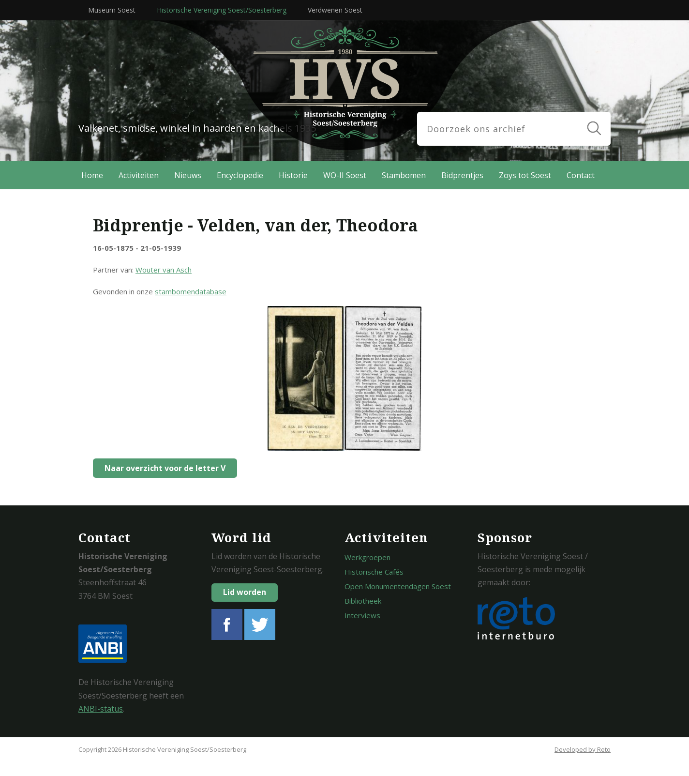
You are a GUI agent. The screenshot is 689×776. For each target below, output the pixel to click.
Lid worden (244, 592)
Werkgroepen (367, 557)
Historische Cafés (374, 572)
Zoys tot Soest (525, 175)
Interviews (362, 615)
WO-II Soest (344, 175)
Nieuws (187, 175)
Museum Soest (111, 10)
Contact (581, 175)
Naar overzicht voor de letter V (162, 468)
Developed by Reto (582, 749)
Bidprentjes (462, 175)
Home (92, 175)
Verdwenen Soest (335, 10)
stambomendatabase (190, 291)
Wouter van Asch (163, 269)
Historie (293, 175)
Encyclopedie (240, 175)
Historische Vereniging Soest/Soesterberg (221, 10)
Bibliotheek (362, 601)
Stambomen (404, 175)
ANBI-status (100, 708)
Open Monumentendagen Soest (397, 586)
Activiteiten (139, 175)
